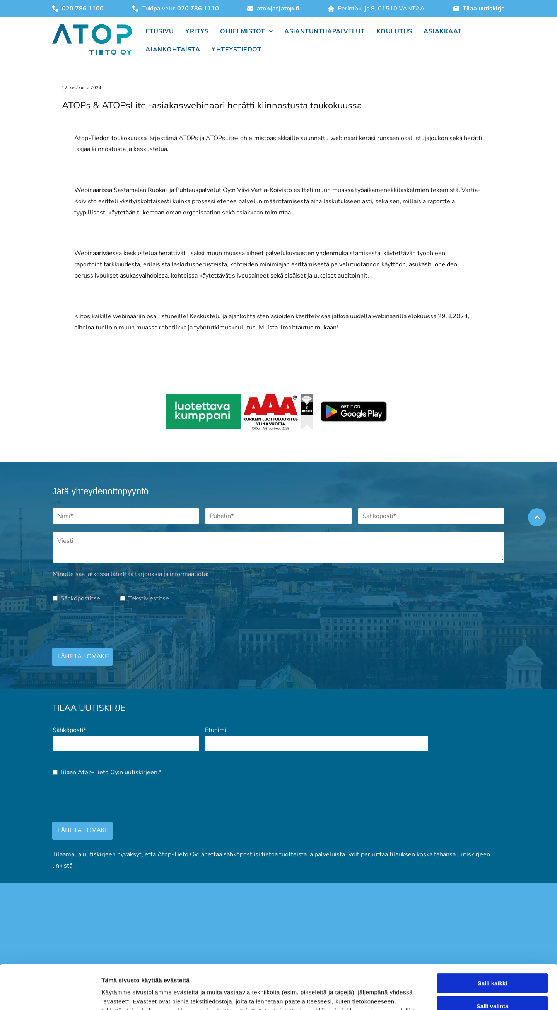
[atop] (203, 411)
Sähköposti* (69, 730)
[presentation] (111, 625)
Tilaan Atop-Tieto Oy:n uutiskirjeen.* (110, 772)
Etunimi (215, 730)
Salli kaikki (492, 980)
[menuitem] (158, 30)
